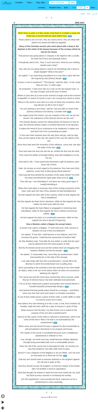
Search (73, 2)
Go (87, 7)
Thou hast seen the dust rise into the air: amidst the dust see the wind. (49, 151)
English (82, 14)
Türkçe (88, 14)
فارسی (94, 14)
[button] (19, 2)
